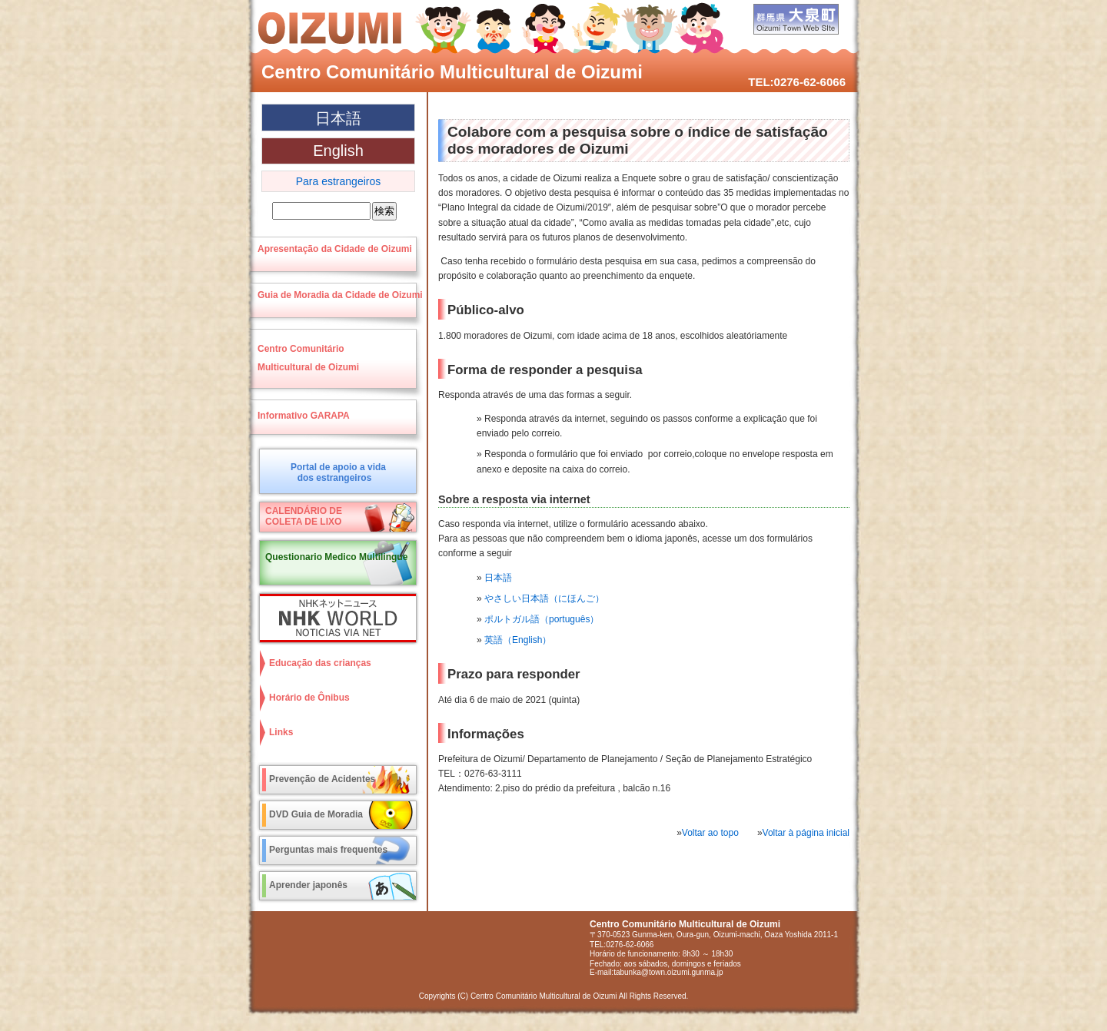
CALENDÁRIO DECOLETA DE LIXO (303, 516)
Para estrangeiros (338, 181)
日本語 (498, 577)
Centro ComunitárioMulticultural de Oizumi (308, 358)
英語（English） (517, 640)
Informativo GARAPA (304, 415)
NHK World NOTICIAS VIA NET (334, 618)
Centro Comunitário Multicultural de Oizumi (452, 71)
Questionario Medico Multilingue (336, 557)
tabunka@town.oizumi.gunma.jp (668, 972)
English (338, 150)
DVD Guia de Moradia (316, 814)
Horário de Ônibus (309, 697)
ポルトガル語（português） (541, 619)
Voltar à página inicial (806, 832)
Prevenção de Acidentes (322, 779)
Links (281, 732)
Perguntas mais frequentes (328, 849)
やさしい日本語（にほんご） (544, 598)
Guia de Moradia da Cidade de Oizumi (340, 295)
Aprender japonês (308, 885)
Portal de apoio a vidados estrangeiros (338, 472)
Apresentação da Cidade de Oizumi (335, 249)
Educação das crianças (320, 663)
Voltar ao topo (710, 832)
